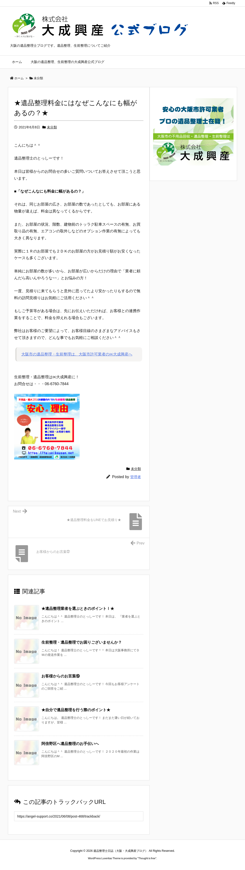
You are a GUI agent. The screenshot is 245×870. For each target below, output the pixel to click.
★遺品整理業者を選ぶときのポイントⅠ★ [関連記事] (77, 609)
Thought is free (146, 858)
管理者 (135, 477)
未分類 (52, 127)
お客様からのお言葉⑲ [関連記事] (60, 676)
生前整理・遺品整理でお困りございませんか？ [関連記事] (81, 642)
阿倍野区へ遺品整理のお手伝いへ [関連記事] (70, 744)
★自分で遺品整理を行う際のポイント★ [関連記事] (75, 710)
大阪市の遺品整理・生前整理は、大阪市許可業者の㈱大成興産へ (76, 354)
